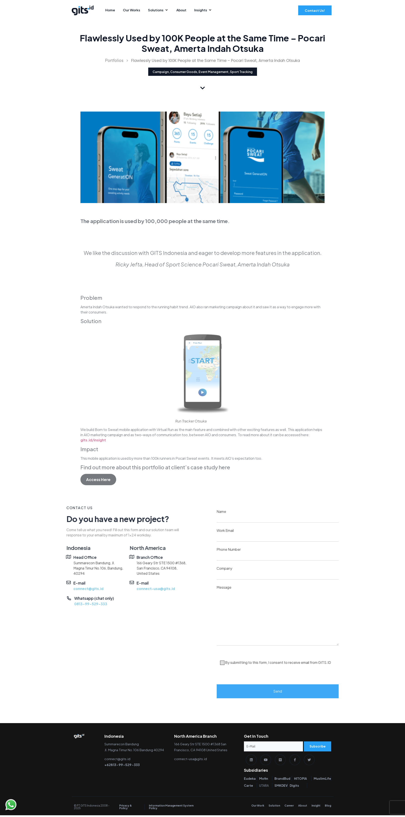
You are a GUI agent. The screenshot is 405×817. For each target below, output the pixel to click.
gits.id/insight (93, 440)
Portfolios (114, 60)
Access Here (98, 479)
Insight (315, 807)
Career (289, 807)
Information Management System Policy (171, 809)
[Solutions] (158, 10)
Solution (274, 807)
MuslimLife (322, 780)
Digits (294, 787)
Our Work (257, 807)
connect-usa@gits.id (67, 588)
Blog (328, 807)
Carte (248, 787)
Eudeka (250, 780)
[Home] (110, 10)
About (302, 807)
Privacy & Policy (125, 809)
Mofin (263, 780)
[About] (181, 10)
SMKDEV (281, 787)
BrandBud (282, 780)
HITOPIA (300, 780)
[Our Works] (131, 10)
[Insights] (203, 10)
